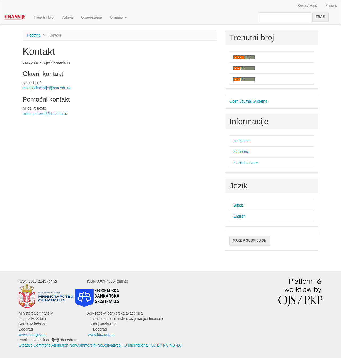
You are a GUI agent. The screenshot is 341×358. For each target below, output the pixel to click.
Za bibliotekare (245, 163)
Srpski (238, 205)
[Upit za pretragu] (284, 17)
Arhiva (67, 17)
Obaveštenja (91, 17)
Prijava (331, 5)
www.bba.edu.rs (101, 334)
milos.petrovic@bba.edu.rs (45, 113)
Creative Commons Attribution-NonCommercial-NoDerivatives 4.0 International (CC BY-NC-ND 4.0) (100, 345)
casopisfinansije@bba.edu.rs (46, 88)
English (239, 216)
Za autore (241, 152)
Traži (320, 17)
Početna (33, 35)
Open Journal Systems (248, 101)
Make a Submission (249, 240)
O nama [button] (118, 17)
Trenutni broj (44, 17)
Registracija (307, 5)
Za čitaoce (242, 141)
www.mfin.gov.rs (32, 334)
